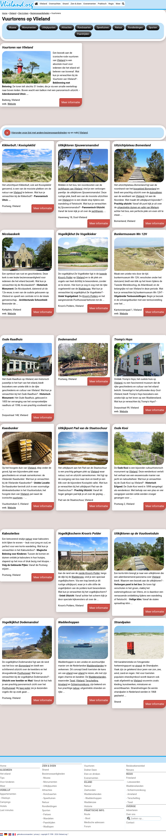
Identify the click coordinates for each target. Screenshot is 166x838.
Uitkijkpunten (48, 27)
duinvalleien (156, 192)
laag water (24, 688)
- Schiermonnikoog (136, 790)
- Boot (87, 818)
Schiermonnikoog (80, 684)
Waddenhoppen (68, 622)
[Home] (36, 3)
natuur (28, 539)
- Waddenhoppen (93, 798)
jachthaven (97, 211)
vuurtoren (18, 497)
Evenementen (89, 3)
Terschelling (91, 680)
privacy (36, 834)
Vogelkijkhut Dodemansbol (20, 622)
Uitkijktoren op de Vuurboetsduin (136, 533)
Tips (2, 778)
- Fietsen (46, 814)
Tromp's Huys (123, 339)
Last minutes (6, 810)
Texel (72, 680)
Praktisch (102, 3)
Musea (12, 27)
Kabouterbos (10, 533)
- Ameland (131, 794)
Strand (66, 3)
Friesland (131, 778)
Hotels (3, 806)
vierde (89, 573)
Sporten (153, 27)
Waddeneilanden (95, 665)
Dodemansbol (67, 339)
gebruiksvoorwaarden (25, 834)
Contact (130, 822)
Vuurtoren (89, 766)
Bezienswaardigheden (53, 773)
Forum (87, 826)
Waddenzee (84, 288)
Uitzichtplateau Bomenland (132, 145)
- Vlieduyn (5, 798)
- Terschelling (133, 798)
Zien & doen (76, 3)
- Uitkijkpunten (49, 786)
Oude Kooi (121, 428)
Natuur (118, 27)
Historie (88, 806)
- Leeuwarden (133, 782)
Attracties (66, 27)
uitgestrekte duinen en (138, 207)
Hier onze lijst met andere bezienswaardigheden (39, 132)
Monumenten (29, 27)
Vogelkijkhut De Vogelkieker (77, 234)
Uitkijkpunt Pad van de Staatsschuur (82, 428)
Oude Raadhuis (12, 339)
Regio (111, 3)
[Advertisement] (83, 116)
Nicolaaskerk (11, 234)
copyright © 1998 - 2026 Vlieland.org (54, 834)
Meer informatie (70, 102)
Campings (5, 802)
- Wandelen (48, 818)
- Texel (129, 802)
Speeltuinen (103, 27)
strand (138, 665)
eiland (69, 673)
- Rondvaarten (49, 794)
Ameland (62, 684)
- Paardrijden (48, 822)
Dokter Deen (90, 770)
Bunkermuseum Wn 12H (130, 234)
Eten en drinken (92, 774)
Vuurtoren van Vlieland (17, 47)
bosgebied (144, 188)
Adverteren (132, 810)
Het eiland (5, 773)
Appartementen (8, 794)
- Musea (46, 778)
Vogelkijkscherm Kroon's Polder (79, 533)
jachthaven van (70, 188)
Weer (118, 3)
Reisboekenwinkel (135, 766)
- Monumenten (49, 782)
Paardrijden (83, 34)
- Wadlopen (48, 826)
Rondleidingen (135, 27)
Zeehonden (90, 790)
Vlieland (43, 3)
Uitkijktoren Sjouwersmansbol (78, 145)
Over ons (130, 814)
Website (12, 104)
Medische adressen (94, 822)
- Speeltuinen (49, 798)
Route (87, 814)
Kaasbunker (10, 428)
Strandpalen (122, 622)
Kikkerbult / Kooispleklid (18, 145)
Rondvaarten (84, 27)
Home (3, 766)
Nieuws (130, 770)
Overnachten (55, 3)
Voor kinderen (7, 782)
